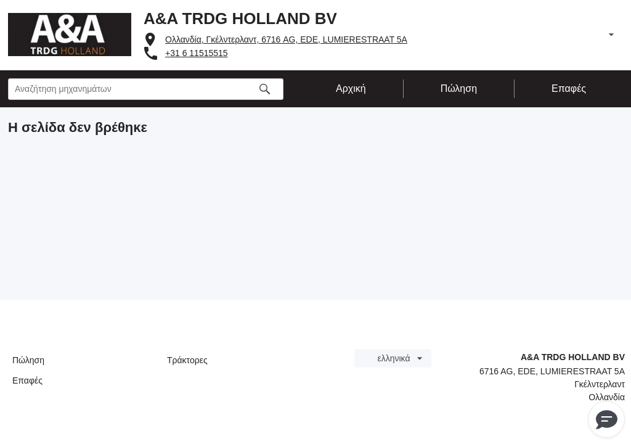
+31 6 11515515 (196, 53)
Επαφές (27, 380)
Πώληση (28, 360)
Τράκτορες (187, 360)
